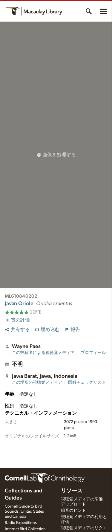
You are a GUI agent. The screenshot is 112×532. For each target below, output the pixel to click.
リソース (71, 491)
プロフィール (93, 353)
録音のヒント (73, 510)
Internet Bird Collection (25, 529)
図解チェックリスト (87, 382)
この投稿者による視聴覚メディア (43, 353)
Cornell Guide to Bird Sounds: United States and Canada (24, 511)
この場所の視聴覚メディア (37, 382)
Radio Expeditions (21, 523)
